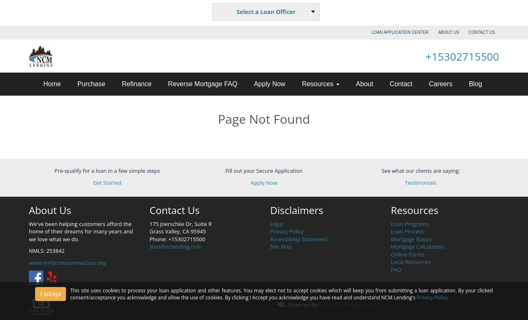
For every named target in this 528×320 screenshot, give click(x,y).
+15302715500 (462, 56)
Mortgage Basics (411, 239)
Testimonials (420, 182)
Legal (276, 224)
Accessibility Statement (299, 239)
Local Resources (411, 262)
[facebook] (36, 277)
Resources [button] (320, 83)
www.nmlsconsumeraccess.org (67, 262)
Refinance (136, 83)
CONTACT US (482, 32)
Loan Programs (410, 224)
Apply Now (269, 83)
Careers (441, 83)
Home (52, 83)
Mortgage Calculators (417, 246)
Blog (475, 83)
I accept (50, 294)
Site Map (281, 246)
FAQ (396, 269)
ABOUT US (448, 32)
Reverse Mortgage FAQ (202, 83)
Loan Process (407, 231)
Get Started (107, 182)
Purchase (92, 83)
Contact (401, 83)
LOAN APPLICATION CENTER (400, 32)
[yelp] (52, 277)
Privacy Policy (287, 231)
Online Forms (407, 254)
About (364, 83)
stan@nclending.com (176, 246)
